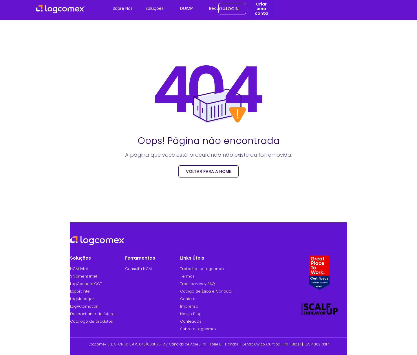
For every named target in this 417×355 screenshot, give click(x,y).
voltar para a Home (208, 171)
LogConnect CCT (86, 283)
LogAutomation (84, 306)
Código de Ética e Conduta (206, 291)
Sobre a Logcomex (198, 329)
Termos (187, 276)
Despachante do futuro (92, 314)
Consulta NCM (138, 268)
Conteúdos (190, 321)
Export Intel (80, 291)
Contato (187, 299)
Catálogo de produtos (91, 321)
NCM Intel (79, 268)
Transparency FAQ (197, 283)
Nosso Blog (191, 314)
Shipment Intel (83, 276)
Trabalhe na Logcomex (202, 268)
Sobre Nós (123, 8)
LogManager (82, 299)
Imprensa (189, 306)
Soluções (154, 8)
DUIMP (186, 8)
